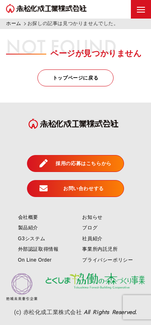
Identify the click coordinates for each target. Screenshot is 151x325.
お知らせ (92, 217)
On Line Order (35, 260)
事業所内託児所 (100, 249)
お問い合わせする (71, 188)
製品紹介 (28, 228)
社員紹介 (92, 238)
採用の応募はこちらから (75, 163)
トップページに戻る (75, 78)
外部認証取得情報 (38, 249)
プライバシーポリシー (107, 260)
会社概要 (28, 217)
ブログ (89, 228)
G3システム (32, 238)
